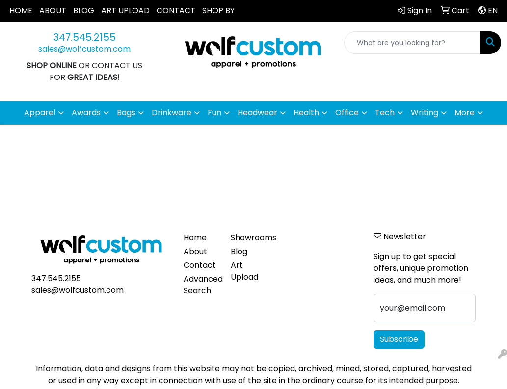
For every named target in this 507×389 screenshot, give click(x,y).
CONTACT (176, 10)
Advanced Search (201, 284)
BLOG (83, 10)
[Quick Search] (412, 42)
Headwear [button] (257, 112)
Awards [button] (86, 112)
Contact (200, 265)
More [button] (464, 112)
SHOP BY (218, 10)
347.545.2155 (84, 37)
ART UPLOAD (125, 10)
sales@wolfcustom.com (84, 48)
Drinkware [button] (171, 112)
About (195, 251)
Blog (239, 251)
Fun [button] (214, 112)
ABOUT (52, 10)
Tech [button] (385, 112)
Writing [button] (424, 112)
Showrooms (249, 237)
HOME (20, 10)
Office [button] (347, 112)
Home (195, 237)
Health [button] (306, 112)
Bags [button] (126, 112)
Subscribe (399, 339)
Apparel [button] (39, 112)
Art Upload (244, 271)
